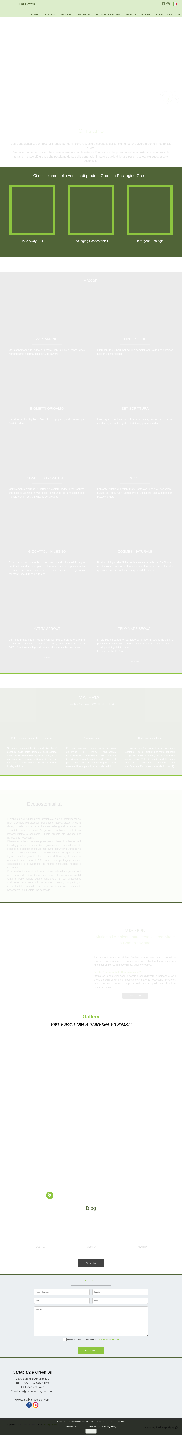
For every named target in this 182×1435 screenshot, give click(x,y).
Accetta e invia (91, 1350)
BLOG (159, 14)
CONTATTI (173, 14)
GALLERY (146, 14)
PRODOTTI (67, 14)
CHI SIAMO (49, 14)
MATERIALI (84, 14)
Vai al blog (91, 1263)
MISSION (130, 14)
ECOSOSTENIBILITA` (108, 14)
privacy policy (110, 1428)
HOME (35, 14)
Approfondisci (47, 657)
